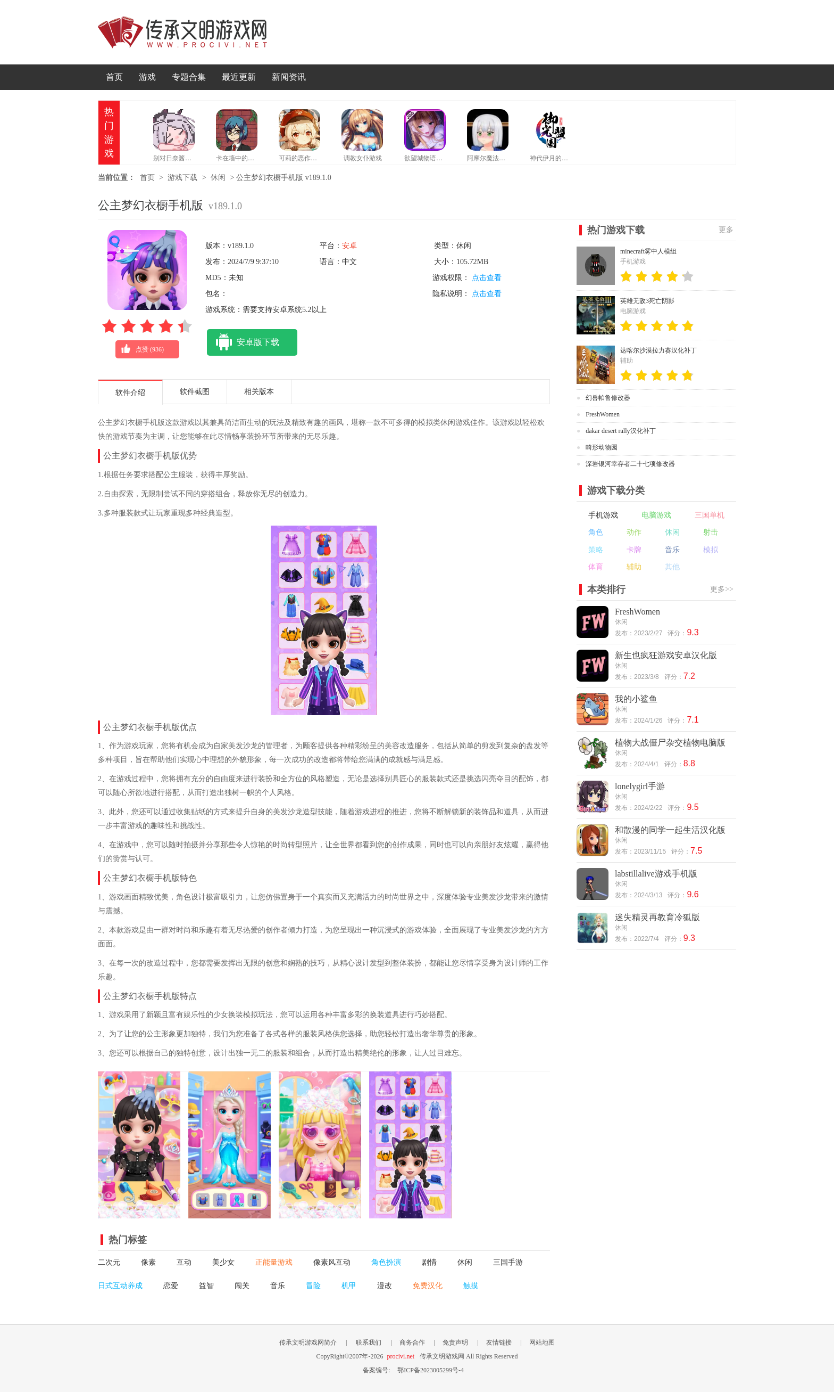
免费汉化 (428, 1286)
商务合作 (412, 1342)
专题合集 (189, 76)
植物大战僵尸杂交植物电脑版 (670, 742)
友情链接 (499, 1342)
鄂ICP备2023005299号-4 (430, 1370)
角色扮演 (386, 1262)
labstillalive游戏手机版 (656, 873)
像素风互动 (332, 1262)
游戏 (147, 76)
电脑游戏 (656, 515)
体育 (595, 567)
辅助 (634, 567)
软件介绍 (130, 393)
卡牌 (634, 550)
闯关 (242, 1286)
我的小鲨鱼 (636, 698)
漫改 (384, 1286)
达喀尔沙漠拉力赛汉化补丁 (658, 350)
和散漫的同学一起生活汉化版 (670, 829)
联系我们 (368, 1342)
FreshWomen (603, 414)
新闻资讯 (289, 76)
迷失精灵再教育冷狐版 (657, 917)
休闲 (218, 178)
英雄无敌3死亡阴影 (647, 301)
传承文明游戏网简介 (308, 1342)
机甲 (348, 1286)
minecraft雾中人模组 (648, 251)
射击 (710, 532)
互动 (184, 1262)
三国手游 (508, 1262)
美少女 (223, 1262)
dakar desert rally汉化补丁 (620, 431)
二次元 (109, 1262)
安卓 (349, 246)
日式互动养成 (120, 1286)
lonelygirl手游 (640, 786)
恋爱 (170, 1286)
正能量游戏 (274, 1262)
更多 (726, 230)
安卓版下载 (243, 342)
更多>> (721, 589)
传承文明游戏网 (182, 32)
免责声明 (455, 1342)
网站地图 (542, 1342)
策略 (595, 550)
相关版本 (259, 392)
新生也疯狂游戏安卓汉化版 (666, 655)
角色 (595, 532)
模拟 (710, 550)
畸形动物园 (602, 447)
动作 (634, 532)
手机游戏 (603, 515)
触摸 (470, 1286)
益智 (206, 1286)
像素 (148, 1262)
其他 (672, 567)
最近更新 (239, 76)
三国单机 (709, 515)
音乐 (277, 1286)
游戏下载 (182, 178)
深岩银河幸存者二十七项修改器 (630, 464)
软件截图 (195, 392)
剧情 (429, 1262)
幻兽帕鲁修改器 (608, 398)
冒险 (313, 1286)
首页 (114, 76)
